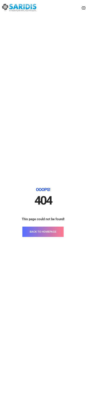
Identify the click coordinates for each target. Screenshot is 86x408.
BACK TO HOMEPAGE (43, 105)
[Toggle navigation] (83, 7)
